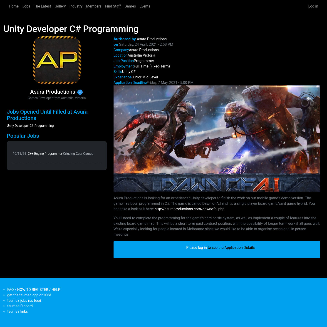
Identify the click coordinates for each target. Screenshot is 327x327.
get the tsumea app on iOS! (29, 295)
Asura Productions (152, 39)
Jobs (26, 6)
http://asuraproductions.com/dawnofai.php (189, 209)
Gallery (60, 6)
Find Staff (113, 6)
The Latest (42, 6)
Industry (76, 6)
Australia (135, 55)
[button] (217, 138)
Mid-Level (150, 77)
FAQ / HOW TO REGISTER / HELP (33, 289)
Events (144, 6)
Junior (136, 77)
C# (133, 72)
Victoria (149, 55)
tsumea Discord (20, 306)
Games (130, 6)
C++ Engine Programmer (60, 153)
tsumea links (17, 311)
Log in (313, 6)
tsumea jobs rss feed (24, 300)
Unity (126, 72)
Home (14, 6)
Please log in (196, 247)
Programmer (144, 61)
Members (94, 6)
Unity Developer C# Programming (30, 125)
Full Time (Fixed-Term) (152, 66)
